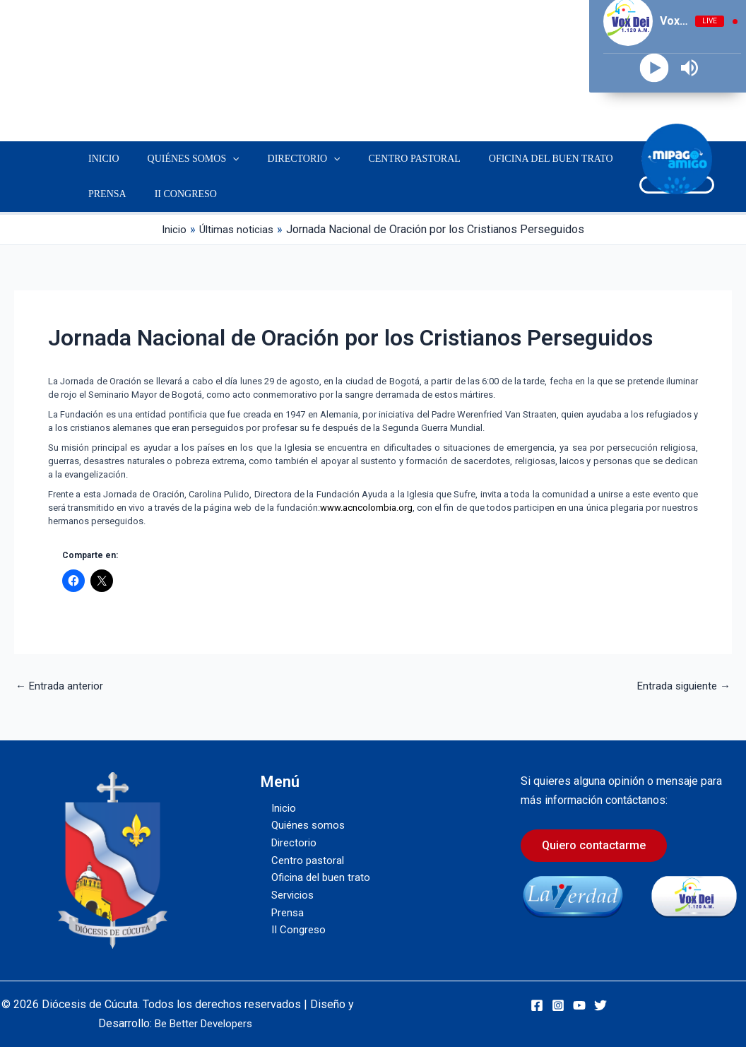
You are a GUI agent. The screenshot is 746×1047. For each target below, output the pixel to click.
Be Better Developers (203, 1023)
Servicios (620, 158)
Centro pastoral (384, 158)
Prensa (103, 194)
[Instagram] (558, 1005)
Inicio (99, 158)
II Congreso (173, 194)
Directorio (283, 159)
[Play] (655, 68)
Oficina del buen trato (513, 158)
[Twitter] (600, 1005)
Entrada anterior (61, 686)
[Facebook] (537, 1005)
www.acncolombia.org (366, 507)
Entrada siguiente (680, 686)
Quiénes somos (181, 159)
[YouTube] (579, 1005)
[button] (219, 159)
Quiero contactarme (594, 845)
